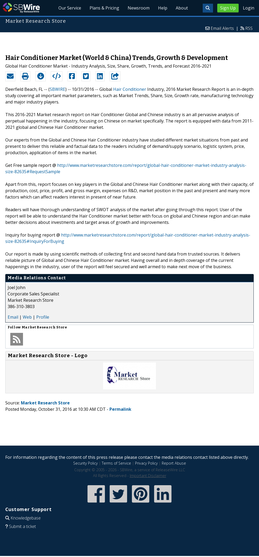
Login (248, 8)
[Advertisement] (129, 41)
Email (13, 317)
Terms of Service (116, 463)
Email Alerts (222, 28)
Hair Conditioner (129, 89)
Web (27, 317)
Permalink (120, 409)
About (182, 8)
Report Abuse (174, 463)
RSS (249, 28)
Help (162, 8)
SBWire (21, 8)
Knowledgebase (26, 518)
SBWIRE (57, 89)
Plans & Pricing (104, 8)
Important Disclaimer (148, 475)
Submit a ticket (22, 526)
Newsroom (139, 8)
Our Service (69, 8)
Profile (42, 317)
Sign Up (228, 8)
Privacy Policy (146, 463)
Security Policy (85, 463)
